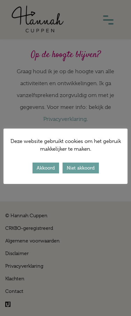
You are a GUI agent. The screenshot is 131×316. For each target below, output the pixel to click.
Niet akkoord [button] (81, 168)
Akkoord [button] (46, 168)
